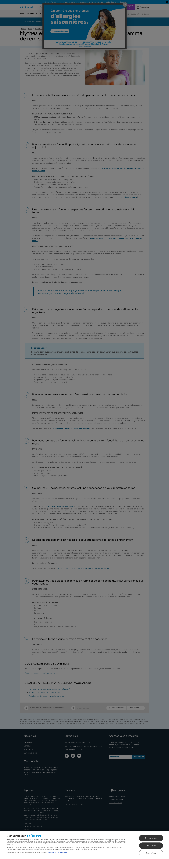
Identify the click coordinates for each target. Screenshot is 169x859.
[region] (84, 845)
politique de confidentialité (57, 852)
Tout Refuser (151, 846)
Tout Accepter (151, 838)
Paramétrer (151, 853)
